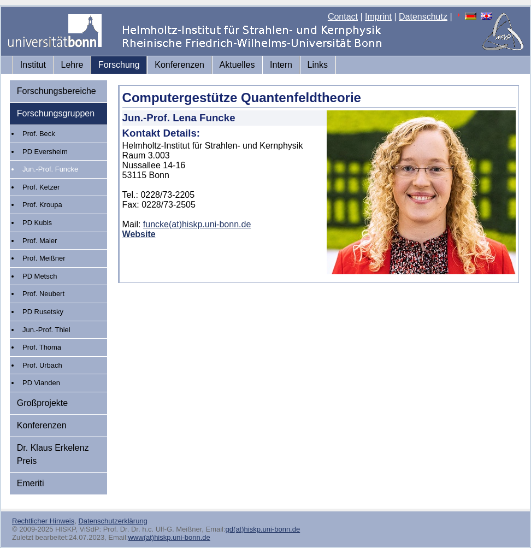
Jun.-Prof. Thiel (46, 330)
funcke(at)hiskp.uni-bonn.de (197, 224)
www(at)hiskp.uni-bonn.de (169, 537)
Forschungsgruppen (56, 113)
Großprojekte (42, 403)
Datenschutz (423, 16)
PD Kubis (37, 223)
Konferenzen (179, 64)
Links (318, 64)
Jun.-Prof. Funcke (50, 169)
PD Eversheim (45, 152)
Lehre (72, 64)
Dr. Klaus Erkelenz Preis (53, 454)
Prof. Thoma (41, 347)
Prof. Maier (39, 241)
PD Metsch (39, 276)
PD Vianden (41, 383)
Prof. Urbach (42, 365)
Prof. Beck (38, 133)
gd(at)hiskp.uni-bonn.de (263, 529)
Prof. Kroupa (42, 205)
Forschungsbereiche (56, 91)
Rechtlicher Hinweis (43, 521)
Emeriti (30, 483)
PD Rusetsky (42, 312)
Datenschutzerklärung (112, 521)
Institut (33, 64)
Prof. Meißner (43, 258)
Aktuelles (237, 64)
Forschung (119, 64)
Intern (281, 64)
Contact (343, 16)
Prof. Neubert (43, 294)
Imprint (378, 16)
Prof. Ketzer (41, 187)
